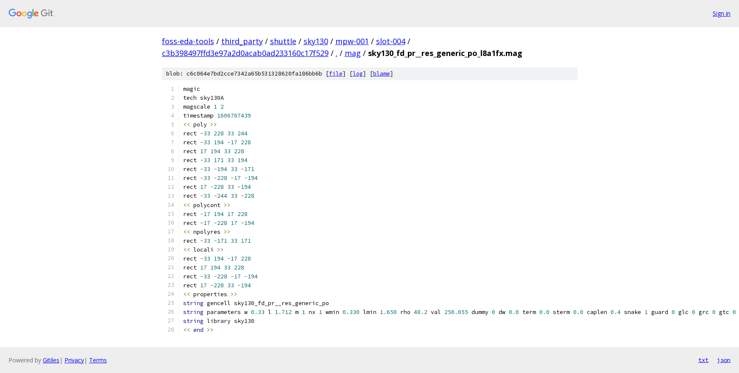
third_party (242, 41)
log (358, 73)
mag (353, 53)
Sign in (722, 13)
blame (381, 73)
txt (703, 360)
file (336, 73)
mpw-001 (352, 41)
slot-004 (390, 41)
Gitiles (51, 360)
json (724, 360)
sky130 (316, 41)
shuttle (283, 41)
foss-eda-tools (188, 41)
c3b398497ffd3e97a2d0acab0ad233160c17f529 (245, 53)
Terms (98, 360)
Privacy (74, 360)
